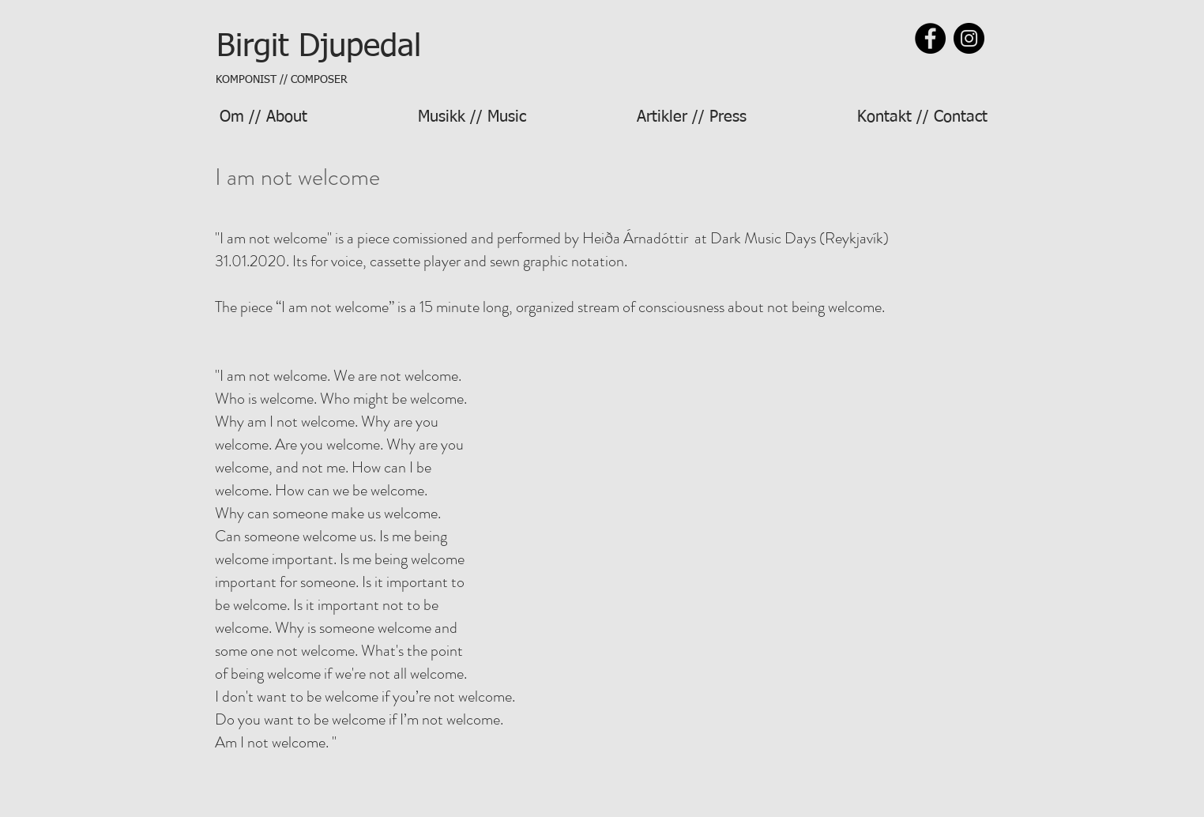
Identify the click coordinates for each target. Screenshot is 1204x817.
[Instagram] (969, 38)
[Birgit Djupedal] (318, 47)
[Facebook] (930, 38)
